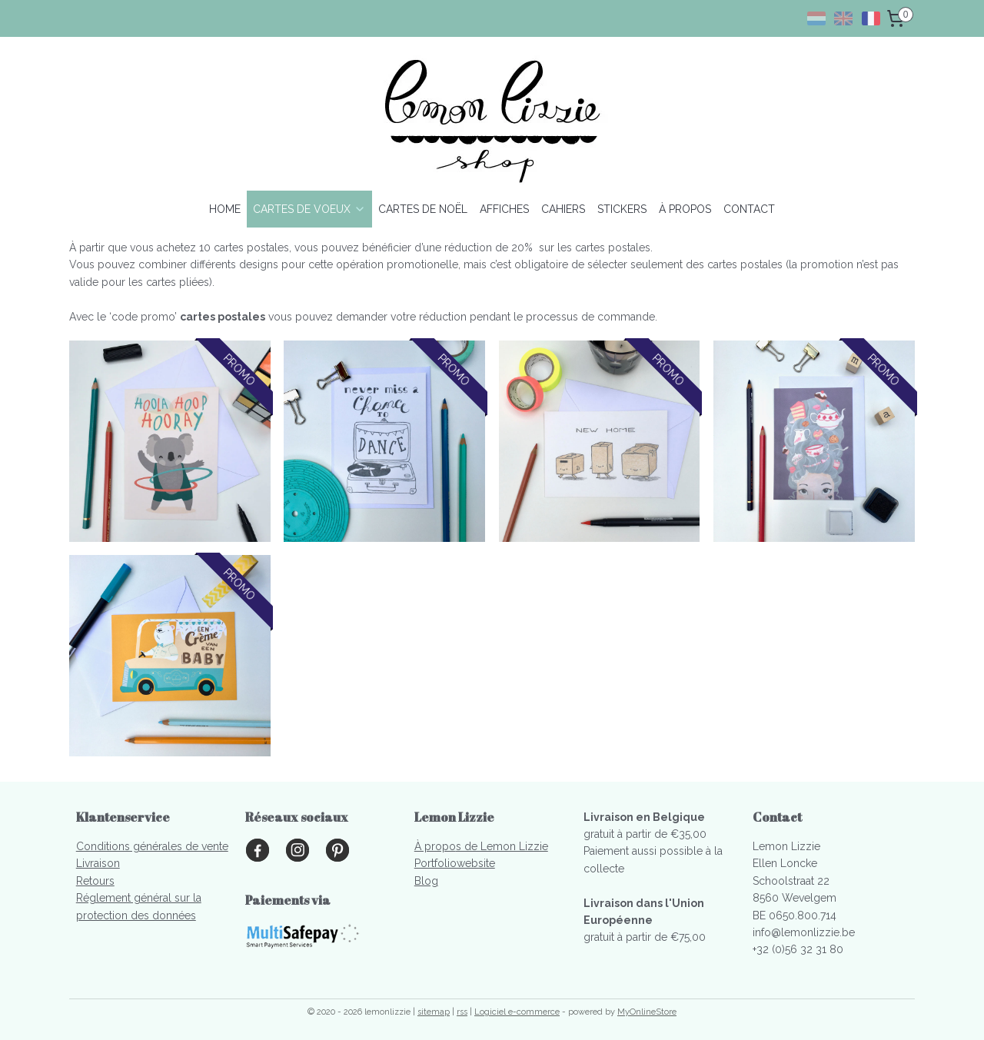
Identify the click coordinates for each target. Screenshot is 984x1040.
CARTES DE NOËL (422, 209)
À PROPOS (685, 209)
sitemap (433, 1012)
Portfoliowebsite (454, 863)
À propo (435, 846)
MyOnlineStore (646, 1012)
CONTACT (749, 209)
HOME (225, 209)
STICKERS (622, 209)
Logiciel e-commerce (517, 1012)
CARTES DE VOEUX (309, 209)
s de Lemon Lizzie (502, 846)
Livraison (98, 863)
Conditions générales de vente (152, 846)
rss (462, 1012)
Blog (426, 881)
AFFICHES (504, 209)
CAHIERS (563, 209)
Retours (95, 881)
